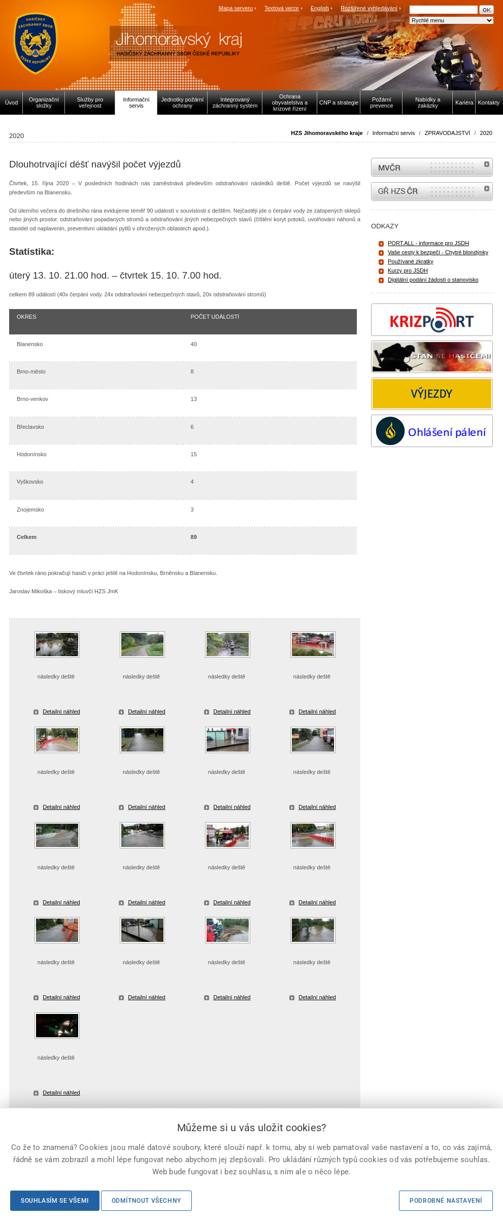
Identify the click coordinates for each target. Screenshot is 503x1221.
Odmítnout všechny (146, 1200)
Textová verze (281, 8)
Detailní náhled (61, 711)
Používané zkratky (410, 261)
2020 (486, 133)
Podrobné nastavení (446, 1200)
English (320, 8)
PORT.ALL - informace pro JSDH (428, 243)
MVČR (432, 167)
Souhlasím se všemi (55, 1200)
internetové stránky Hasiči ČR (432, 191)
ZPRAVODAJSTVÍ (448, 133)
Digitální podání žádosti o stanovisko (433, 280)
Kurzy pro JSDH (408, 270)
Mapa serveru (236, 8)
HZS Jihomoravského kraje (326, 133)
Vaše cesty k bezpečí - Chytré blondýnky (438, 252)
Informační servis (394, 133)
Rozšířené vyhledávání (369, 8)
